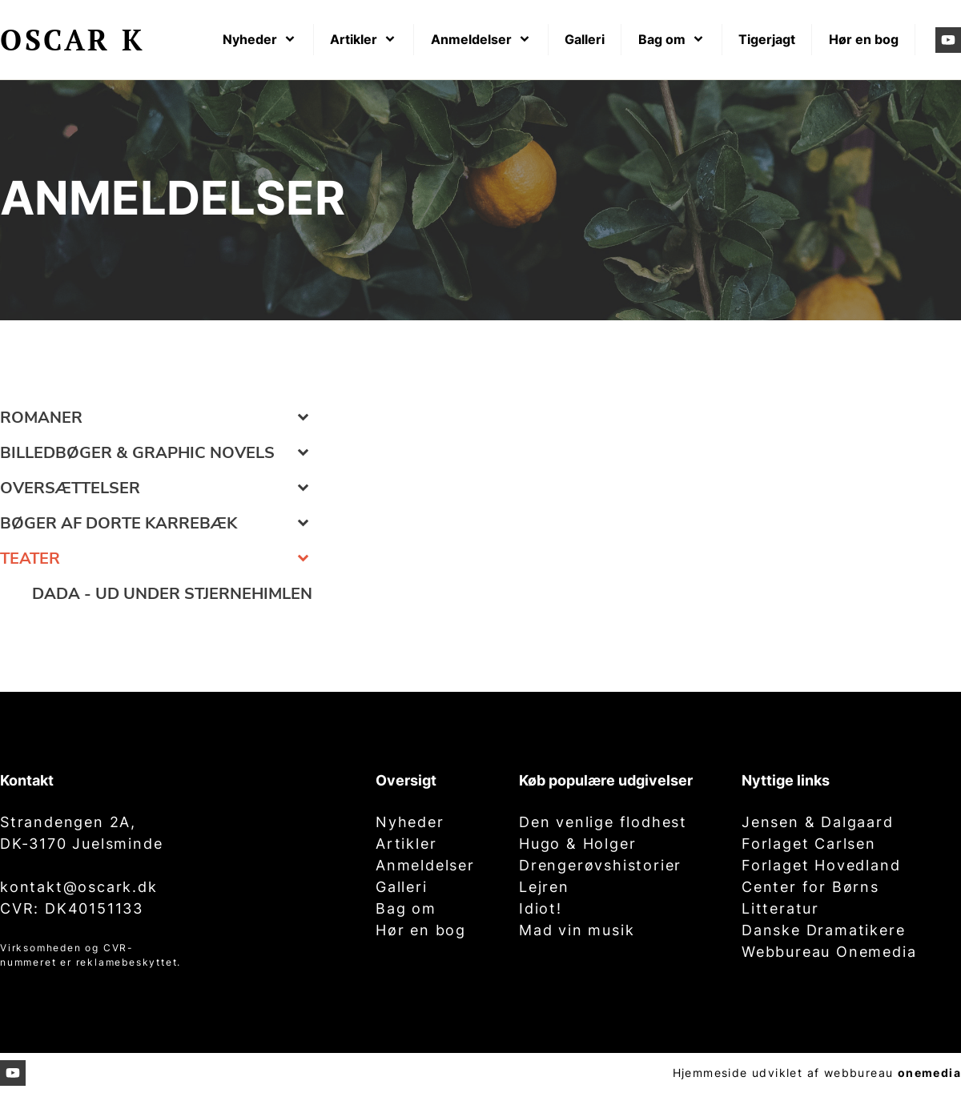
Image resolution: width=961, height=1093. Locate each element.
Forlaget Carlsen (809, 843)
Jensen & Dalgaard (818, 822)
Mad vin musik (576, 930)
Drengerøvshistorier (600, 865)
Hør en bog (421, 930)
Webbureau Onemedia (829, 951)
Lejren (544, 886)
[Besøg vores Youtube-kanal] (948, 40)
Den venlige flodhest (603, 822)
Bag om (406, 908)
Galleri (402, 886)
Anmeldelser (425, 865)
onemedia (929, 1072)
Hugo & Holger (577, 843)
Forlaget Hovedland (821, 865)
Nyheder (410, 822)
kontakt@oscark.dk (79, 886)
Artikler (406, 843)
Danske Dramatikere (823, 930)
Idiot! (540, 908)
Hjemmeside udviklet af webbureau (783, 1072)
